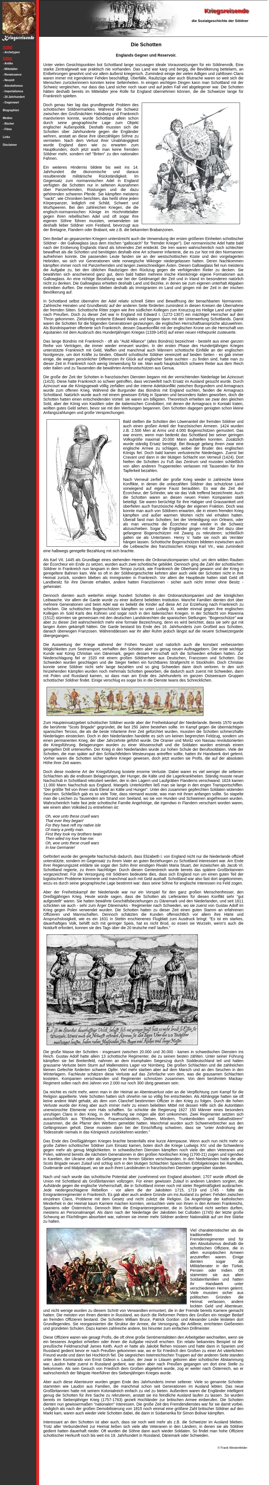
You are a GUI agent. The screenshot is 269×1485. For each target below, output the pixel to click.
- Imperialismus (13, 91)
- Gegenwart (11, 102)
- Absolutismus (13, 85)
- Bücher (8, 123)
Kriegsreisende (226, 10)
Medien (7, 118)
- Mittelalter (10, 69)
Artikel (7, 47)
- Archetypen (11, 52)
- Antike (8, 63)
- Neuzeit (9, 80)
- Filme (7, 129)
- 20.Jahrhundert (14, 96)
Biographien (11, 110)
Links (6, 137)
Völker (7, 58)
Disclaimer (10, 144)
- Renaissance (12, 74)
